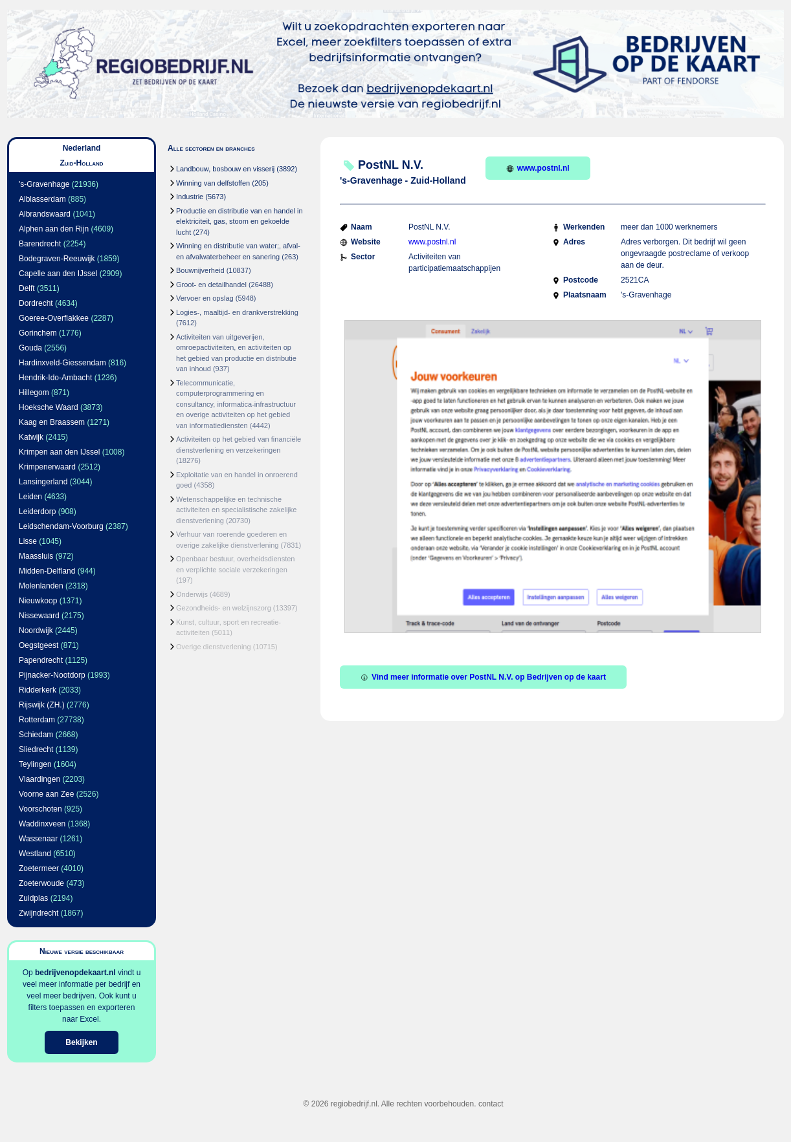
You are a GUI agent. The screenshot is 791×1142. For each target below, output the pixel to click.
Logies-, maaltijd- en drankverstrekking (237, 312)
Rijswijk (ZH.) (42, 704)
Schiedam (36, 734)
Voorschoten (40, 808)
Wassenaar (38, 838)
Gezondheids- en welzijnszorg (223, 608)
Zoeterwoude (41, 883)
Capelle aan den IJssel (58, 273)
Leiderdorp (37, 511)
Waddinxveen (42, 823)
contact (491, 1103)
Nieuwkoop (38, 600)
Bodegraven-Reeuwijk (57, 258)
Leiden (30, 496)
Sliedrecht (36, 749)
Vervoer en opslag (205, 298)
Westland (35, 853)
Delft (27, 288)
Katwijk (31, 437)
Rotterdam (37, 719)
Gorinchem (38, 333)
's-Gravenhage (44, 184)
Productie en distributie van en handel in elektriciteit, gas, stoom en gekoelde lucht (239, 221)
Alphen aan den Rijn (54, 228)
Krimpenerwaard (47, 466)
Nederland (82, 148)
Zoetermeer (39, 868)
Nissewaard (39, 615)
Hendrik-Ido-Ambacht (55, 377)
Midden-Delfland (47, 571)
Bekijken (81, 1042)
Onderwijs (192, 594)
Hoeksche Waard (48, 407)
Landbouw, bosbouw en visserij (225, 169)
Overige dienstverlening (213, 647)
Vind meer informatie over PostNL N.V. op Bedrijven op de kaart (483, 677)
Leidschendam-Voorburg (61, 526)
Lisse (28, 541)
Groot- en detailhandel (211, 284)
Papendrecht (41, 660)
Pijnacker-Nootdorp (52, 675)
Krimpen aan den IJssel (59, 452)
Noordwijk (36, 630)
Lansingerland (43, 481)
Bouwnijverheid (200, 270)
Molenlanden (41, 585)
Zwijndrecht (38, 913)
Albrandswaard (45, 214)
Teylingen (35, 764)
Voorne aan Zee (46, 794)
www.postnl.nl (538, 168)
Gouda (30, 347)
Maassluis (36, 556)
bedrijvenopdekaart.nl (75, 972)
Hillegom (34, 392)
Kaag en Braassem (52, 422)
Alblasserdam (42, 199)
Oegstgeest (38, 645)
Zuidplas (33, 898)
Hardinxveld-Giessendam (62, 362)
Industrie (189, 196)
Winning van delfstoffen (213, 183)
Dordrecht (36, 303)
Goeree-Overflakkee (54, 318)
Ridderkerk (37, 690)
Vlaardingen (39, 779)
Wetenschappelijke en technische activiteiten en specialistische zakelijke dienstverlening (236, 509)
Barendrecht (40, 243)
